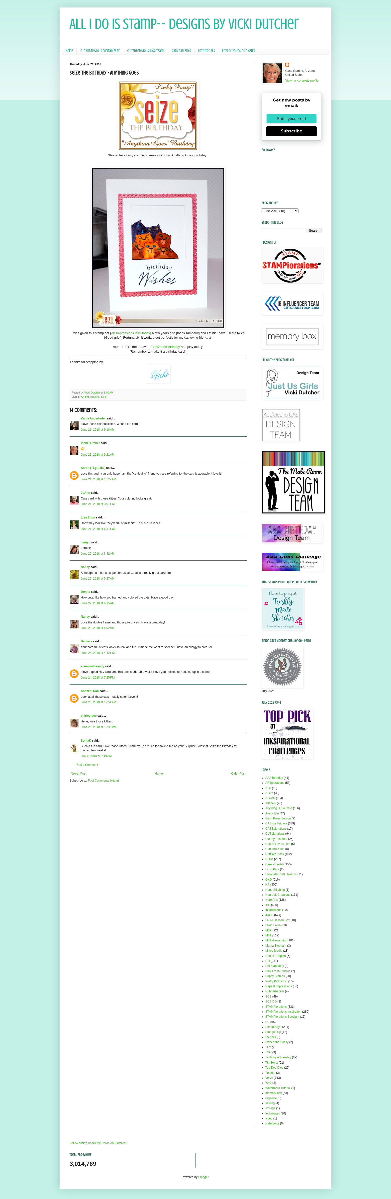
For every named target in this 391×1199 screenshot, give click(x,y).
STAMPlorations (276, 1006)
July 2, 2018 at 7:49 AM (96, 756)
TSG (268, 1052)
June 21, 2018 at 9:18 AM (97, 429)
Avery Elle (272, 813)
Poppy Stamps (275, 976)
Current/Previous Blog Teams (145, 51)
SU (267, 1022)
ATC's (269, 793)
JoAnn (85, 493)
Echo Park (272, 869)
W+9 (268, 1083)
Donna (85, 592)
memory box (273, 1093)
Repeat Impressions (278, 986)
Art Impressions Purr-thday (130, 333)
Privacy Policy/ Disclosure (238, 51)
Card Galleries (181, 51)
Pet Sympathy (274, 966)
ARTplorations (274, 783)
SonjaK (86, 740)
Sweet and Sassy (277, 1042)
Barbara (86, 641)
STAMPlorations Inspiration (283, 1011)
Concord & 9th (275, 849)
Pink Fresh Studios (278, 971)
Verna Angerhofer (93, 418)
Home (69, 51)
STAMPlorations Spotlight (282, 1016)
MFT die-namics (276, 940)
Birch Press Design (278, 818)
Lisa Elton (88, 517)
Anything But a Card (278, 808)
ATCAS (270, 798)
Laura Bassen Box (277, 920)
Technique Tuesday (278, 1057)
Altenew (270, 803)
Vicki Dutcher (90, 443)
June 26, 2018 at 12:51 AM (98, 702)
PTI (267, 961)
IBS (267, 905)
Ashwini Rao (90, 691)
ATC (268, 788)
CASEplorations (276, 828)
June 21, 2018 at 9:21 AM (97, 454)
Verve (269, 1078)
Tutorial (270, 1073)
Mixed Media (273, 950)
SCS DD (271, 1001)
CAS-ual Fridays (276, 823)
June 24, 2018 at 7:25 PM (98, 677)
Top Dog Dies (274, 1067)
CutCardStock (274, 854)
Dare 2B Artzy (274, 864)
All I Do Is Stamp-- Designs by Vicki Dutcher (184, 23)
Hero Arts (271, 899)
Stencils (270, 1037)
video (269, 1118)
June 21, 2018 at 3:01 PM (98, 504)
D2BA (269, 859)
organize (271, 1098)
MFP (268, 930)
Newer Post (78, 773)
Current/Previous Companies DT (100, 51)
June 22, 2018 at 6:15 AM (97, 603)
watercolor (272, 1123)
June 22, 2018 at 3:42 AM (97, 553)
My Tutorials (206, 51)
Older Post (238, 773)
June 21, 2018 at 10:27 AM (98, 479)
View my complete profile (301, 80)
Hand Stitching (275, 890)
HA (267, 884)
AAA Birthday (274, 778)
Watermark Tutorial (278, 1088)
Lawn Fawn (273, 925)
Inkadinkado (273, 910)
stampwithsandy (92, 666)
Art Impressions (90, 396)
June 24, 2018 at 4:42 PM (98, 653)
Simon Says (273, 1027)
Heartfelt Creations (277, 895)
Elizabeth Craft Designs (280, 874)
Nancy (85, 567)
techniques (272, 1113)
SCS (268, 996)
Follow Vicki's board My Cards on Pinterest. (98, 1143)
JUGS (269, 915)
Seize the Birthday (166, 347)
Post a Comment (87, 765)
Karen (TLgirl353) (93, 468)
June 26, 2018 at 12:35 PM (98, 727)
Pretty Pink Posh (276, 981)
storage (270, 1108)
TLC (268, 1047)
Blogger (203, 1177)
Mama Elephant (275, 945)
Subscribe (291, 131)
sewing (270, 1103)
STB (103, 396)
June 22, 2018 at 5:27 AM (97, 578)
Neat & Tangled (275, 956)
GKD (268, 879)
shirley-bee (89, 715)
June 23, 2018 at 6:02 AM (97, 628)
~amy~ (85, 542)
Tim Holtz (271, 1062)
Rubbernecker (274, 991)
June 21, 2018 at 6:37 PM (98, 529)
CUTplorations (275, 833)
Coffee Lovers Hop (277, 844)
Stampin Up (273, 1032)
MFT (268, 935)
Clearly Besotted (276, 839)
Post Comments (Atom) (103, 780)
